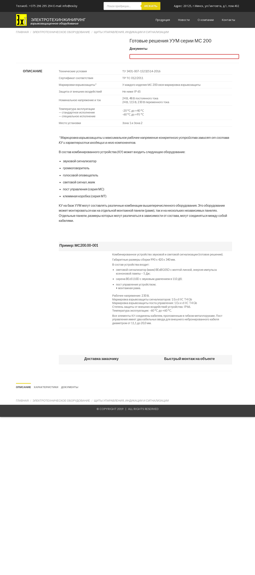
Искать (151, 6)
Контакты (228, 20)
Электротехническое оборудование (61, 32)
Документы (138, 48)
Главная (22, 32)
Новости (184, 20)
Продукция (162, 20)
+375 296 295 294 (40, 6)
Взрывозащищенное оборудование (54, 23)
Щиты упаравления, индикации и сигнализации (131, 32)
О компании (206, 20)
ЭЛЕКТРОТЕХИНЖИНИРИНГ (58, 19)
